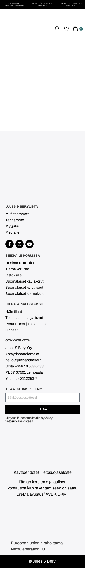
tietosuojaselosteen (19, 421)
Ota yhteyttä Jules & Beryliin (71, 4)
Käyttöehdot (24, 472)
